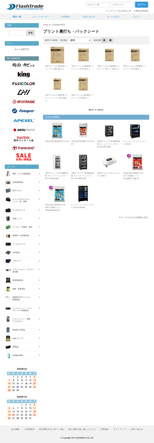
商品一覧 (17, 16)
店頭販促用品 (17, 355)
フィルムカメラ (18, 244)
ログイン (137, 16)
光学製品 (16, 252)
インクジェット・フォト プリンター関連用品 (22, 309)
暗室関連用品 (17, 280)
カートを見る (113, 16)
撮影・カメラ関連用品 (21, 174)
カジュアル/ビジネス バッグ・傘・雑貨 (20, 200)
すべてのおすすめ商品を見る (134, 217)
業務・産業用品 (18, 289)
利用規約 (104, 429)
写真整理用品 (17, 182)
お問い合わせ (89, 16)
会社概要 (15, 429)
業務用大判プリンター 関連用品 (21, 298)
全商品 (45, 25)
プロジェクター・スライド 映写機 (23, 270)
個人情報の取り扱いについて (82, 429)
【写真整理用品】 (58, 25)
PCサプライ (17, 191)
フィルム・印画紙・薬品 (22, 227)
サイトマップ (119, 429)
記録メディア (17, 338)
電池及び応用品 (18, 330)
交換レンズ (17, 219)
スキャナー (17, 261)
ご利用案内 (65, 16)
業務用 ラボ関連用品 (20, 235)
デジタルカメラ (18, 210)
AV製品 (15, 347)
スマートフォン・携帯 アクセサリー (21, 320)
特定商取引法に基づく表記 (51, 429)
